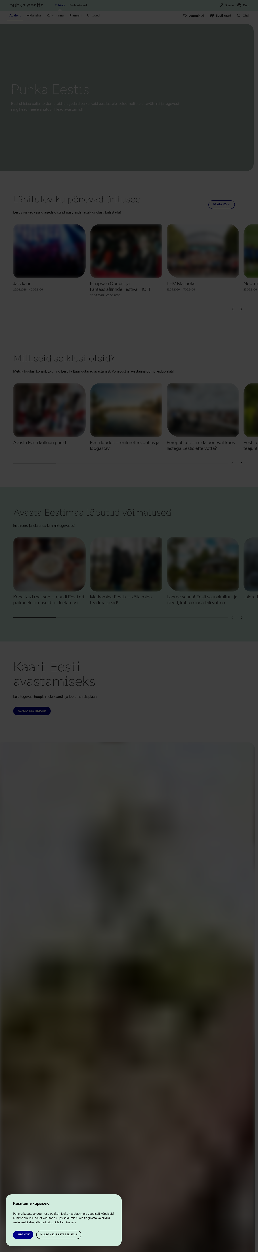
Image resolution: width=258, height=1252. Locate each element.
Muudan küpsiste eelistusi (58, 1235)
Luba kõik (23, 1235)
